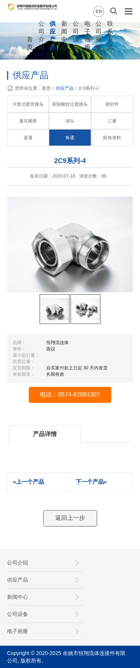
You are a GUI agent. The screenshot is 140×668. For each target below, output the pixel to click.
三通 (112, 121)
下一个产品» (91, 481)
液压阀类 (28, 121)
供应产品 (65, 88)
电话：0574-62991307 (70, 394)
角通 (69, 137)
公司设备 (17, 614)
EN (99, 11)
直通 (28, 137)
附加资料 (112, 137)
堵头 (69, 121)
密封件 (112, 104)
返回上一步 (70, 518)
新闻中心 (17, 597)
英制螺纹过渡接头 (70, 104)
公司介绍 (17, 563)
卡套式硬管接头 (28, 104)
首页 (46, 88)
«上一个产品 (28, 481)
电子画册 (17, 631)
